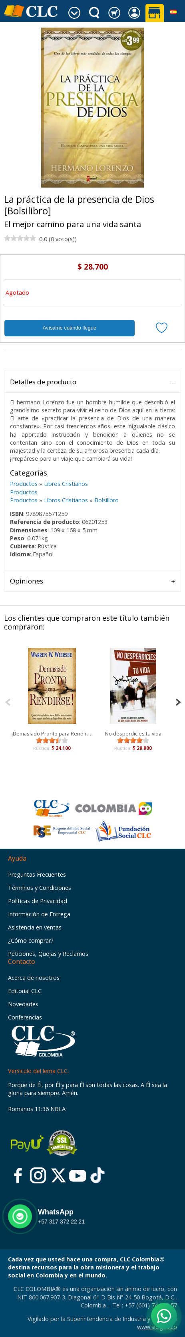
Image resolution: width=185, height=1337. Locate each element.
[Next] (178, 701)
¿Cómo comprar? (31, 940)
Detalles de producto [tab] (43, 381)
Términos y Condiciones (39, 887)
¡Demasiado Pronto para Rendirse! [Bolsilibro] (52, 733)
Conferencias (25, 1017)
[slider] (20, 238)
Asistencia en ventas (35, 927)
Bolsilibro (106, 500)
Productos (24, 484)
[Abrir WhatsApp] (164, 1316)
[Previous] (8, 701)
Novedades (23, 1004)
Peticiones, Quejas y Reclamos (48, 953)
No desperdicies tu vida (133, 733)
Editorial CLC (25, 991)
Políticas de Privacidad (37, 901)
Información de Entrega (39, 914)
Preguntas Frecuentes (37, 874)
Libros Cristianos (66, 484)
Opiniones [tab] (26, 581)
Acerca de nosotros (34, 977)
